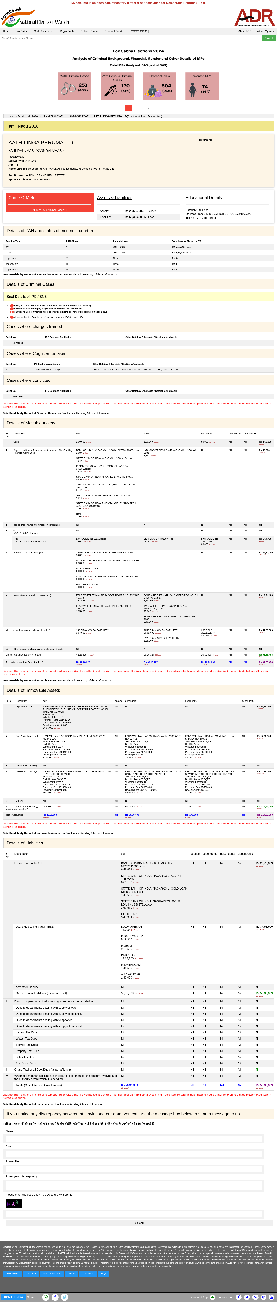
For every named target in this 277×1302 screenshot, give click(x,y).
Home (6, 31)
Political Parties (90, 31)
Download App (198, 1297)
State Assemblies (44, 31)
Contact (71, 1273)
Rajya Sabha (67, 31)
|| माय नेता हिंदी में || (139, 31)
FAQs (103, 1273)
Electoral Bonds (114, 31)
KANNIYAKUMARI (53, 116)
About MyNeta (265, 31)
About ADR (245, 31)
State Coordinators (52, 1273)
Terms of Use (88, 1273)
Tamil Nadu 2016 (28, 116)
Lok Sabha (22, 31)
